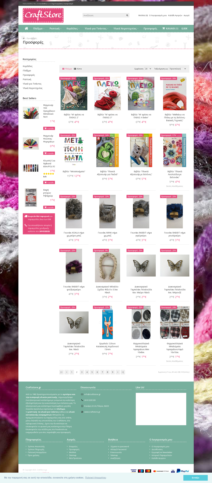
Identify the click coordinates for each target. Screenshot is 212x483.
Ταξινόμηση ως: (161, 68)
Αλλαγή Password (118, 449)
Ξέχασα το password (119, 446)
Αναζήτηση (115, 458)
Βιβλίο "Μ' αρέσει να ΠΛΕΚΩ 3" (107, 116)
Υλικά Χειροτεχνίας (125, 28)
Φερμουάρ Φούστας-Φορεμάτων (48, 138)
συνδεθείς (43, 3)
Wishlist (72, 452)
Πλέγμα (68, 68)
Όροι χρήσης (33, 455)
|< (61, 372)
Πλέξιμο (38, 28)
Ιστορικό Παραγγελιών (162, 455)
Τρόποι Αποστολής (36, 446)
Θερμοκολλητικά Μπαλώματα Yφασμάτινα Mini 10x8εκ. (141, 348)
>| (123, 372)
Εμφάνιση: (139, 68)
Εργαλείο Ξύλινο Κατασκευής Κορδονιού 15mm (107, 346)
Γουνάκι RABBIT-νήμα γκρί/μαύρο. (141, 234)
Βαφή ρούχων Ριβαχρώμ (48, 192)
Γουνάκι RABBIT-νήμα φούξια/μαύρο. (73, 288)
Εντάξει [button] (195, 478)
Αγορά (186, 15)
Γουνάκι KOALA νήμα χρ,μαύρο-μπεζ (74, 234)
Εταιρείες (73, 446)
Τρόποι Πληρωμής (36, 449)
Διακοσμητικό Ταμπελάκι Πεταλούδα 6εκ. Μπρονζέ (174, 289)
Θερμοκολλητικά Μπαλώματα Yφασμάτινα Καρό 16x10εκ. (174, 348)
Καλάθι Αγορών (175, 15)
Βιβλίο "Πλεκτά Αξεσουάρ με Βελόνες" (141, 173)
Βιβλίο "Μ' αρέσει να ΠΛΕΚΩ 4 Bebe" (141, 116)
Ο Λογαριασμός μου (158, 15)
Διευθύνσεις (157, 449)
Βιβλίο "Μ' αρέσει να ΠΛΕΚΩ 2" (74, 116)
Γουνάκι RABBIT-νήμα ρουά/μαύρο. (174, 234)
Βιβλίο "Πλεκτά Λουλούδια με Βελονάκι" (174, 174)
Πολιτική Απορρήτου (37, 452)
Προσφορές (150, 28)
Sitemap (72, 455)
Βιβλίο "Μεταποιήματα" (74, 171)
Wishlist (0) (143, 15)
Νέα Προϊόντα (75, 458)
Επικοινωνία (116, 452)
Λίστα (79, 68)
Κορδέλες (72, 28)
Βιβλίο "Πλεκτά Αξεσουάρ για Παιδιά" (107, 173)
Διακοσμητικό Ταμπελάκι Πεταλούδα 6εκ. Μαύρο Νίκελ (141, 289)
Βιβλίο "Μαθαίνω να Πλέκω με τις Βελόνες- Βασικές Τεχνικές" (174, 117)
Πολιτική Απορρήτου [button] (95, 477)
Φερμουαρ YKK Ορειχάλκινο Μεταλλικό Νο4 (49, 111)
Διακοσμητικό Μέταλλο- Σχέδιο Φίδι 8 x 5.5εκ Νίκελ (107, 289)
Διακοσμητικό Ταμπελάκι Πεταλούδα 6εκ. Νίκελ (74, 346)
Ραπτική (54, 28)
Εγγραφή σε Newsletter (162, 452)
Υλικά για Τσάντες (95, 28)
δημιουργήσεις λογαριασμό (62, 3)
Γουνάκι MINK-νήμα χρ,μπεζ (107, 234)
